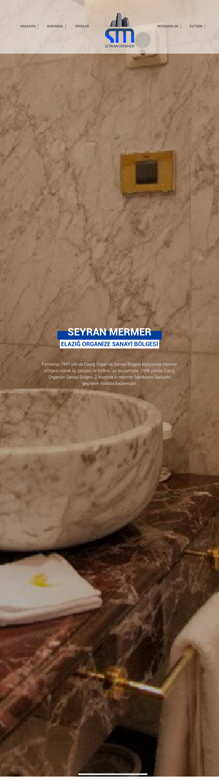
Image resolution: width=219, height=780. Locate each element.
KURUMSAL (55, 26)
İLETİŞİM (196, 26)
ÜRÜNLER (82, 26)
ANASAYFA (28, 26)
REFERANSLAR (167, 26)
